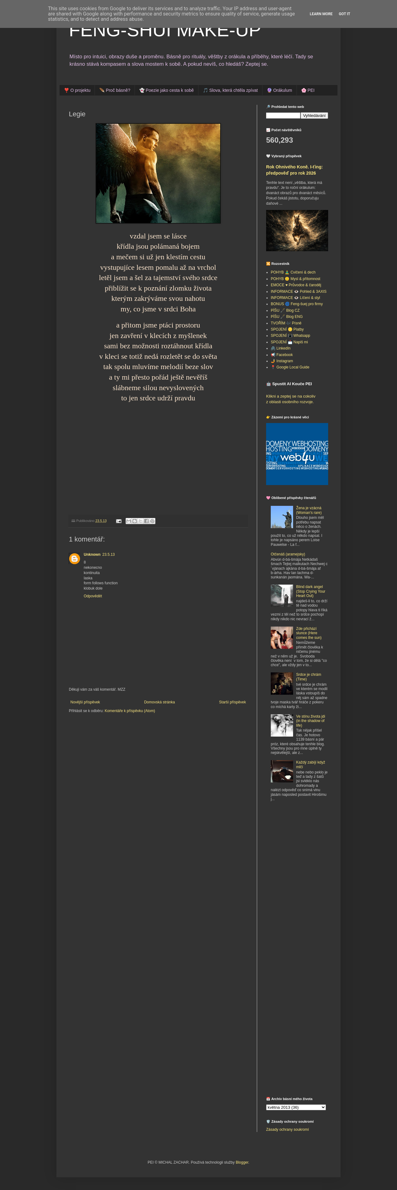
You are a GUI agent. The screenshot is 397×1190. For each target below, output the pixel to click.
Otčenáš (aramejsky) (288, 554)
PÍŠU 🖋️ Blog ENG (287, 316)
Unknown (92, 554)
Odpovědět (93, 596)
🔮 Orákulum (279, 90)
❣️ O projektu (77, 90)
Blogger (242, 1162)
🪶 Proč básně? (114, 90)
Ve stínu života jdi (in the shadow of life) (310, 721)
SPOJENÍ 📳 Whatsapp (290, 335)
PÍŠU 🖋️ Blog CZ (285, 310)
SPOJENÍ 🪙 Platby (287, 329)
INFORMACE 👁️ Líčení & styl (295, 298)
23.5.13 (108, 554)
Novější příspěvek (85, 702)
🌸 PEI (307, 90)
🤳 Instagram (282, 361)
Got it (344, 14)
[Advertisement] (305, 852)
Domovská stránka (159, 702)
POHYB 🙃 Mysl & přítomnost (295, 279)
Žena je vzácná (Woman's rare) (309, 510)
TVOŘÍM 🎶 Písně (286, 323)
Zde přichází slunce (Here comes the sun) (309, 633)
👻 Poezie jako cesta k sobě (166, 90)
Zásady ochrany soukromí (287, 1129)
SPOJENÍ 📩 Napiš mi (289, 342)
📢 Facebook (282, 355)
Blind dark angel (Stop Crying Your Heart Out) (310, 591)
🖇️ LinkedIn (281, 348)
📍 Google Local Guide (290, 367)
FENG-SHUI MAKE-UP (165, 30)
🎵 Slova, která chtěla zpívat (230, 90)
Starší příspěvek (232, 702)
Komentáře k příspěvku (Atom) (130, 711)
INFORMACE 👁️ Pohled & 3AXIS (299, 291)
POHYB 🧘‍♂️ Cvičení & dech (293, 272)
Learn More (321, 14)
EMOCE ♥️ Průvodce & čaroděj (296, 285)
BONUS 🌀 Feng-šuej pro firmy (297, 304)
